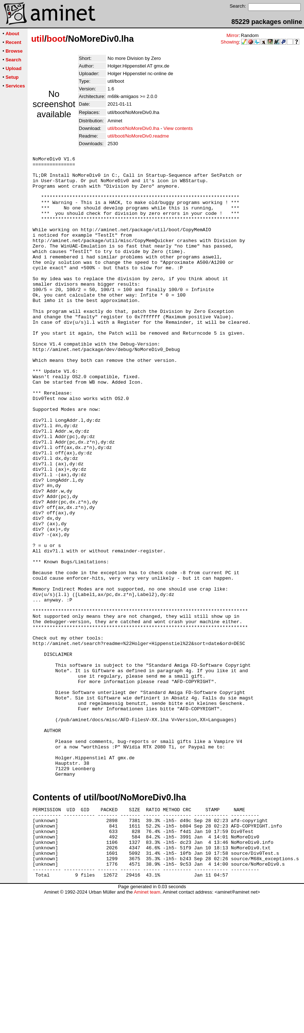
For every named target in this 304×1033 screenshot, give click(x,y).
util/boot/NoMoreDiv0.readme (138, 136)
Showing (230, 42)
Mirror (232, 35)
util (37, 39)
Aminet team (147, 1030)
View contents (178, 128)
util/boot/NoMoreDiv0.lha (133, 128)
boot (55, 39)
